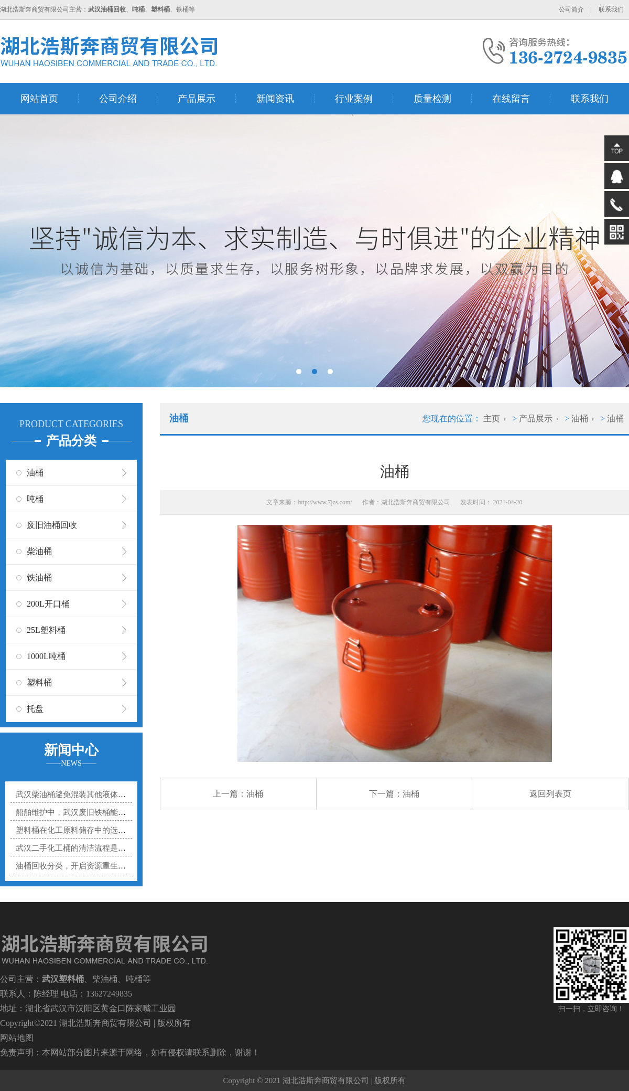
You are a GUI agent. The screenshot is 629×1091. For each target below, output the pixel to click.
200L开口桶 (48, 603)
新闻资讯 (275, 98)
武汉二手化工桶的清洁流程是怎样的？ (82, 848)
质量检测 (432, 98)
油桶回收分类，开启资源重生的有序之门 (86, 866)
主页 (491, 418)
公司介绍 (118, 98)
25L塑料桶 (46, 630)
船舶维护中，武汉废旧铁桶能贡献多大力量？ (94, 812)
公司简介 (571, 9)
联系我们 (611, 9)
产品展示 (196, 98)
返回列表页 (550, 793)
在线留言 (511, 98)
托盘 (35, 708)
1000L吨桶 (46, 656)
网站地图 (17, 1037)
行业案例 (354, 98)
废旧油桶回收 (52, 525)
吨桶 (35, 498)
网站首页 (39, 98)
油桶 (35, 472)
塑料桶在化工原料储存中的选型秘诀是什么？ (94, 830)
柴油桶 (39, 551)
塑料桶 (39, 682)
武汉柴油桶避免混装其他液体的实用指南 (86, 794)
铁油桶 (39, 577)
